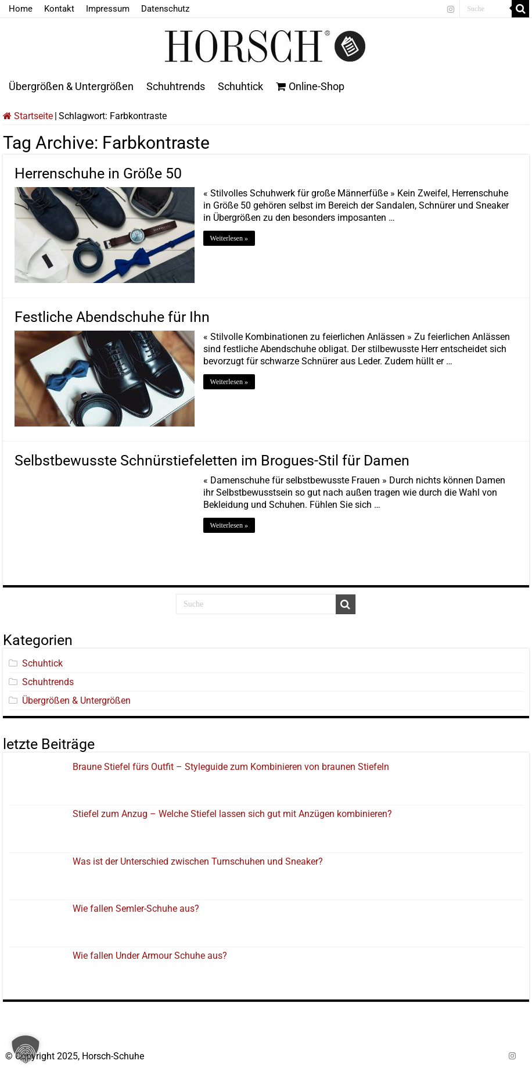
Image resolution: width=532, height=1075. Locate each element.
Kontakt (59, 8)
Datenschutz (165, 8)
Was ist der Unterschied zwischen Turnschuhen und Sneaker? (198, 861)
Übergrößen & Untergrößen (71, 86)
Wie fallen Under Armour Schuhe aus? (150, 955)
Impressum (108, 8)
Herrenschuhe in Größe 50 (98, 173)
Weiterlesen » (229, 238)
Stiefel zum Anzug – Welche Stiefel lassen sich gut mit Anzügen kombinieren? (232, 813)
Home (21, 8)
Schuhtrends (175, 86)
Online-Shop (310, 86)
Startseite (28, 115)
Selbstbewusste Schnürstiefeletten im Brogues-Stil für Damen (212, 460)
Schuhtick (240, 86)
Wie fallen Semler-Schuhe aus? (136, 908)
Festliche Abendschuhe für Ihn (112, 317)
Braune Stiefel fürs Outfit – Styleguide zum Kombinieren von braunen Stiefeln (231, 766)
